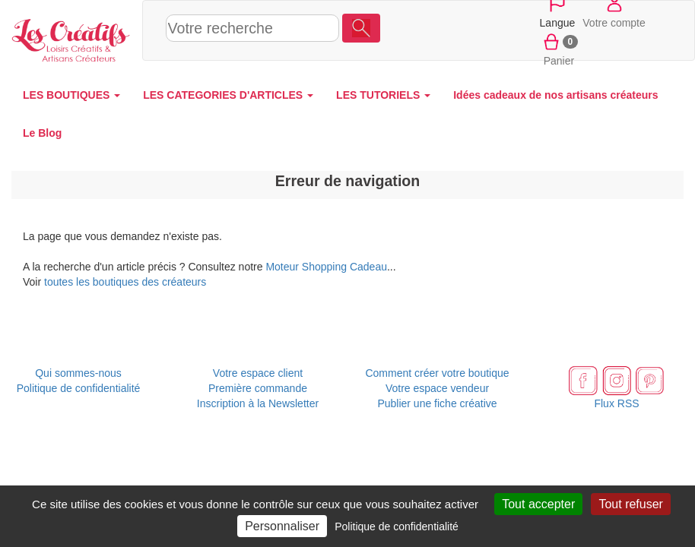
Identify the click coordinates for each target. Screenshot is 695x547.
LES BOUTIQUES (71, 95)
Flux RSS (616, 403)
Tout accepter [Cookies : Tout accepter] (538, 504)
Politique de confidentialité (79, 388)
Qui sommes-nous (78, 373)
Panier (559, 48)
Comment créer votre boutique (437, 373)
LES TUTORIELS (383, 95)
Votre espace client (258, 373)
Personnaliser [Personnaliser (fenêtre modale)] (282, 526)
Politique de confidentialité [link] (397, 526)
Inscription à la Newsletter (258, 403)
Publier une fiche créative (437, 403)
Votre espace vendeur (437, 388)
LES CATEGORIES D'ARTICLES (228, 95)
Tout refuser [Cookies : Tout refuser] (630, 504)
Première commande (257, 388)
